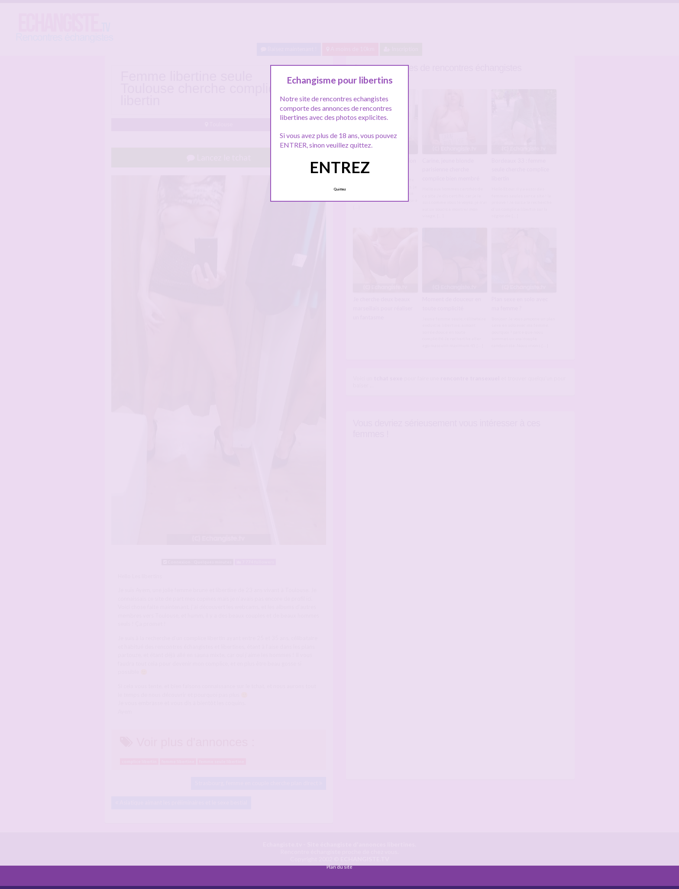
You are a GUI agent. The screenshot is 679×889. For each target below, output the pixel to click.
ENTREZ (340, 167)
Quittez (339, 189)
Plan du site (339, 867)
